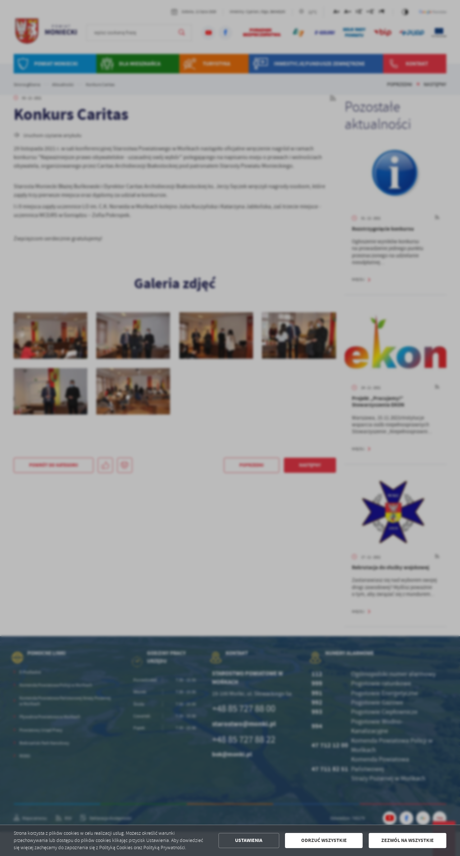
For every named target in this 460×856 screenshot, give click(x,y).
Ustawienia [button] (248, 840)
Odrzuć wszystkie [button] (324, 840)
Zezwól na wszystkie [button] (407, 840)
